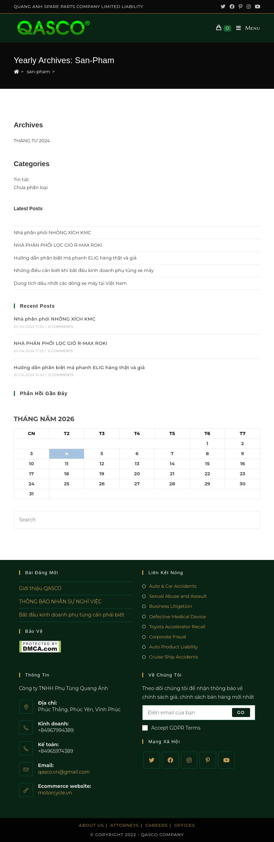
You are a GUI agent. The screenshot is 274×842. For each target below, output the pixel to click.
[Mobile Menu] (245, 28)
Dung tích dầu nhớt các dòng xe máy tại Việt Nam (70, 283)
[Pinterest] (207, 760)
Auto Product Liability (173, 646)
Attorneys (124, 825)
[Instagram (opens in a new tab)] (249, 6)
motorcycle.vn (55, 793)
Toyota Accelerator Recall (177, 626)
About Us (91, 825)
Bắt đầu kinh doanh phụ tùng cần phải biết (72, 615)
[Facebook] (170, 760)
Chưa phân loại (31, 187)
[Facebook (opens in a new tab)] (232, 6)
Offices (184, 825)
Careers (156, 825)
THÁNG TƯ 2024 (32, 140)
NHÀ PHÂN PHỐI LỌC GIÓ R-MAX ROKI (58, 245)
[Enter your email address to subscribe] (198, 712)
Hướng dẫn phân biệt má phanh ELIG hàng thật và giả (75, 258)
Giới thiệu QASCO (40, 588)
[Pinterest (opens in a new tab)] (241, 6)
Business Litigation (170, 606)
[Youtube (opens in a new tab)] (256, 6)
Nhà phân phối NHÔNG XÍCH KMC (52, 232)
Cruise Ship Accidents (173, 657)
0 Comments (60, 326)
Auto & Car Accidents (172, 586)
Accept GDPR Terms (171, 728)
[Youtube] (226, 760)
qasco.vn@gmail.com (64, 772)
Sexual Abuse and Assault (178, 596)
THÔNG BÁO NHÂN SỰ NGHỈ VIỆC (60, 601)
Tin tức (21, 179)
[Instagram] (189, 760)
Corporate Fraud (167, 636)
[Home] (16, 71)
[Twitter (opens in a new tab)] (223, 6)
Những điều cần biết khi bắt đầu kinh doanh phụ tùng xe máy (84, 270)
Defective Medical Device (177, 616)
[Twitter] (151, 760)
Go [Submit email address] (241, 712)
